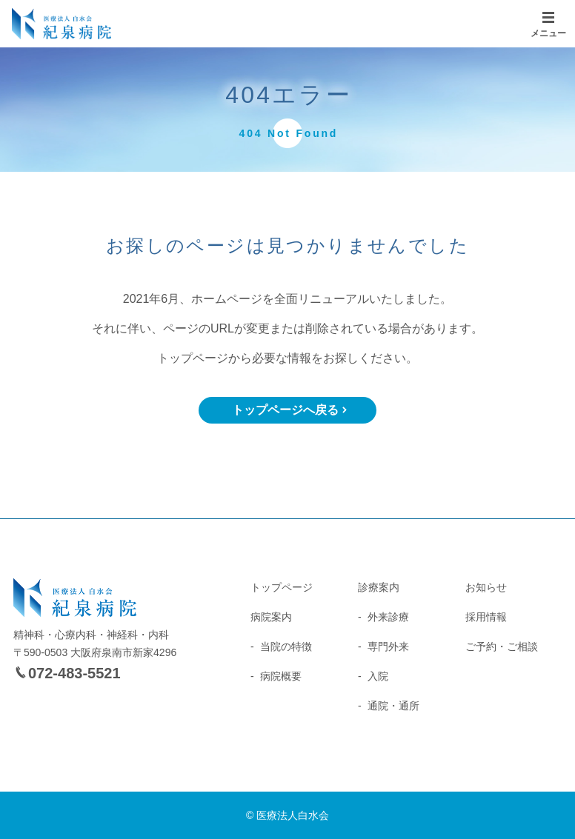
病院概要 (281, 676)
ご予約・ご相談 (501, 646)
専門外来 (388, 646)
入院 (378, 676)
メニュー (548, 33)
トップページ (281, 587)
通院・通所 (393, 706)
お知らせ (486, 587)
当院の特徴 (286, 646)
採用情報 (486, 617)
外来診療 (388, 617)
